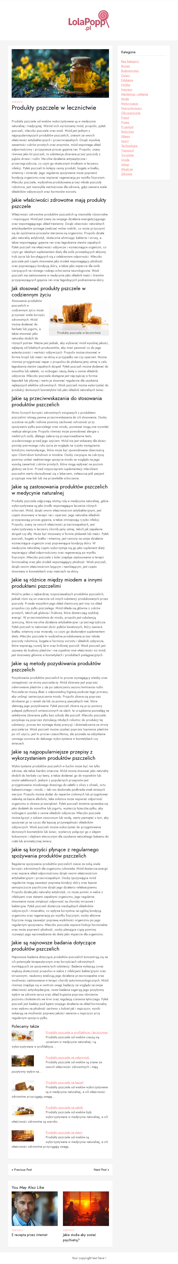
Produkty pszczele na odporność (68, 1057)
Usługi (125, 164)
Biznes (125, 66)
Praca (125, 117)
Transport (127, 150)
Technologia (129, 146)
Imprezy (126, 89)
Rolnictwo (127, 132)
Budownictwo (130, 71)
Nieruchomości (131, 108)
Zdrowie (17, 102)
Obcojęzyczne (130, 113)
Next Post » (101, 1169)
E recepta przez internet (29, 1234)
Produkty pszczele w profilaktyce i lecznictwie (77, 1032)
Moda (125, 99)
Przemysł (127, 127)
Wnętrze (127, 169)
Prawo (125, 122)
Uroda (125, 160)
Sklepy (125, 136)
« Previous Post (22, 1169)
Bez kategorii (130, 61)
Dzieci (125, 75)
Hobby (126, 85)
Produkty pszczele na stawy (64, 1132)
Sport (125, 141)
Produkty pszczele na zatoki (64, 1107)
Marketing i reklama (134, 94)
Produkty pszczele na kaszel (64, 1082)
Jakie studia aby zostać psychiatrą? (79, 1237)
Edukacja (127, 80)
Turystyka (127, 155)
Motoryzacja (129, 103)
